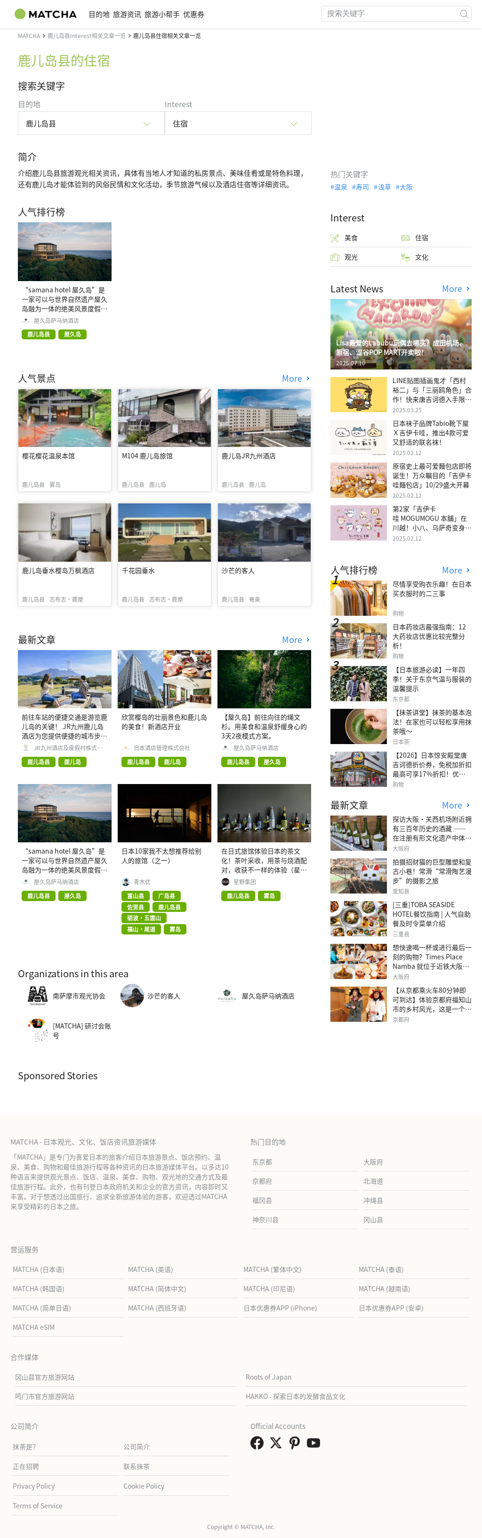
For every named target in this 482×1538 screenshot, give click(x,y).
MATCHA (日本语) (38, 1269)
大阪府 (373, 1161)
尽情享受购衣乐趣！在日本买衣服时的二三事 (432, 588)
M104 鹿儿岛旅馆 (147, 455)
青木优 (142, 882)
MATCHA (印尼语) (269, 1288)
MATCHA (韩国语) (38, 1288)
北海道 (373, 1180)
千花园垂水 (138, 570)
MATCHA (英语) (150, 1269)
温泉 (340, 186)
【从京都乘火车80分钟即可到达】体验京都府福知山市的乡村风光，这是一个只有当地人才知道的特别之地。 (432, 1008)
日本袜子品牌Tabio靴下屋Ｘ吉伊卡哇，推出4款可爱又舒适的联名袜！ (431, 432)
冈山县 (373, 1219)
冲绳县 (373, 1200)
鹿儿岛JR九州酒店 (249, 455)
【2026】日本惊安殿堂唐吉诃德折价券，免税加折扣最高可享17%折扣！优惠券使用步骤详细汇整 (432, 769)
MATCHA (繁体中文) (272, 1269)
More (293, 378)
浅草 (384, 186)
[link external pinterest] (296, 1445)
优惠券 (234, 14)
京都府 (262, 1180)
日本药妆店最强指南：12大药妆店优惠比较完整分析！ (429, 636)
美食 (344, 238)
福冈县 (262, 1200)
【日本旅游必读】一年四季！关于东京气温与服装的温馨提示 (432, 679)
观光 (344, 257)
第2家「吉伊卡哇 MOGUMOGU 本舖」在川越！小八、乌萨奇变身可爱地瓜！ (432, 522)
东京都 (262, 1161)
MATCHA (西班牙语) (157, 1307)
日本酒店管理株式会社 (162, 748)
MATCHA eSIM (34, 1327)
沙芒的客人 (238, 570)
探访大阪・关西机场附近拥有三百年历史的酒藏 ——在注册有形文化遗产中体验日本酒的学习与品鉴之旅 (432, 833)
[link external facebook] (258, 1445)
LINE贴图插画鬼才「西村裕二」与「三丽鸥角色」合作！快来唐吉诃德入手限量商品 (432, 394)
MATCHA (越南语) (384, 1288)
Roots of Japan (269, 1376)
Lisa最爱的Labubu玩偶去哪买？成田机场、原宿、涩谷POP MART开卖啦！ (401, 347)
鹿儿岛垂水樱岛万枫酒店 (58, 570)
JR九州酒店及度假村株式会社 (68, 748)
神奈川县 (265, 1219)
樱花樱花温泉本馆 (48, 455)
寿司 (362, 186)
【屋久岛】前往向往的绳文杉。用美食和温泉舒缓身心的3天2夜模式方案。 (264, 726)
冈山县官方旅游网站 (44, 1376)
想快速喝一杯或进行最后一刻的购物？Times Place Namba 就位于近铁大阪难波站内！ (432, 961)
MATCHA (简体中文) (157, 1288)
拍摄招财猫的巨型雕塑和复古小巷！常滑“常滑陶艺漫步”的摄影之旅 (432, 871)
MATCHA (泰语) (381, 1269)
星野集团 (244, 882)
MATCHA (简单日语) (42, 1307)
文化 (414, 257)
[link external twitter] (277, 1445)
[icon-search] (464, 14)
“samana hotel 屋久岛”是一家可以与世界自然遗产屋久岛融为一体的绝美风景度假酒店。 (64, 303)
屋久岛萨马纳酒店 (56, 320)
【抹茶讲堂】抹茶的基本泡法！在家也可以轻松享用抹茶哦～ (432, 721)
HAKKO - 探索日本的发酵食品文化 (295, 1396)
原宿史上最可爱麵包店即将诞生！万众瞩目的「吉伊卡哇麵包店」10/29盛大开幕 (432, 475)
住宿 (414, 238)
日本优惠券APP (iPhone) (280, 1307)
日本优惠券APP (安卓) (391, 1307)
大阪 (406, 186)
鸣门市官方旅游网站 (44, 1396)
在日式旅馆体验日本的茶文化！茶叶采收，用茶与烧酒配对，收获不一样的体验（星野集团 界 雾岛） (264, 865)
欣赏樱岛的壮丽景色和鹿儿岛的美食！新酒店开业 (164, 721)
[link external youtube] (315, 1445)
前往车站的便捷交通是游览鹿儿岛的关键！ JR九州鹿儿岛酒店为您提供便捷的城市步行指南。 (64, 731)
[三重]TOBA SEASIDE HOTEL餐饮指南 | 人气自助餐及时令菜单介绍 (432, 914)
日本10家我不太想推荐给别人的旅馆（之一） (161, 855)
